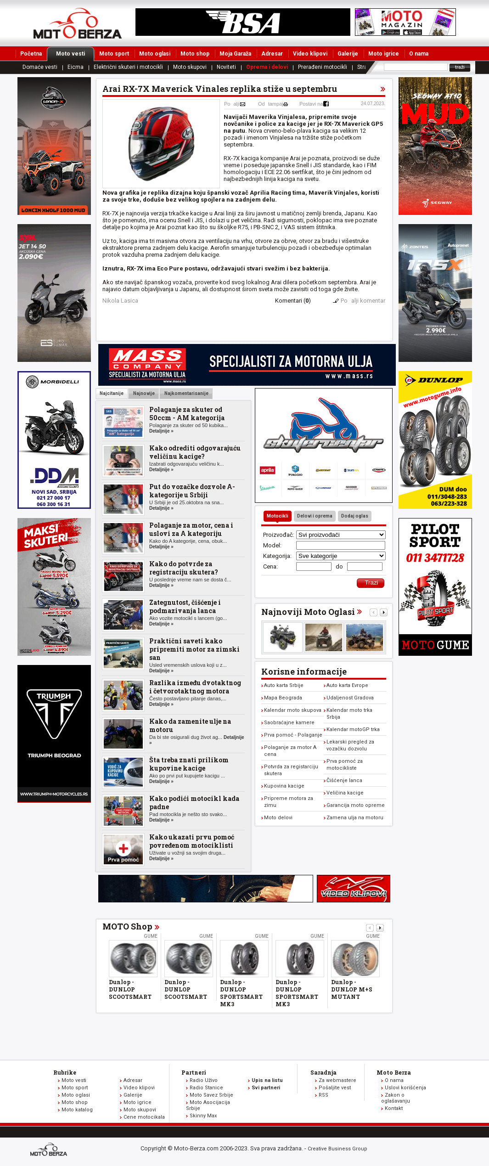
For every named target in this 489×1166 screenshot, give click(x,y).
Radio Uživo (204, 1080)
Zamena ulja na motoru (354, 818)
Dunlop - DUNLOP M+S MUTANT (351, 989)
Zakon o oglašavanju (395, 1098)
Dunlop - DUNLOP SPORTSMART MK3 (241, 993)
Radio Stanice (206, 1088)
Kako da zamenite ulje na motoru (190, 725)
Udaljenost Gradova (350, 698)
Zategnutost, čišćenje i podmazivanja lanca (185, 606)
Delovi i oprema (314, 515)
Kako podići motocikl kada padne (194, 802)
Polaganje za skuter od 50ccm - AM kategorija (187, 413)
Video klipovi (310, 54)
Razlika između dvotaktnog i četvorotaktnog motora (195, 686)
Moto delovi (278, 818)
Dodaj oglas (354, 515)
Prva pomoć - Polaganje (293, 735)
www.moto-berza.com (50, 1150)
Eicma (75, 67)
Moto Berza (394, 1072)
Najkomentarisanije (186, 393)
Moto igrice (383, 54)
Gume (150, 936)
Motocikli (277, 515)
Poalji (232, 104)
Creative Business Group (337, 1149)
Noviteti (226, 67)
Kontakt (394, 1108)
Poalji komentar (363, 300)
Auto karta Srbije (284, 685)
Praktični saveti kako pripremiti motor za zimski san (194, 649)
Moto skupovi (190, 67)
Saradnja (323, 1072)
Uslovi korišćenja (405, 1088)
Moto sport (114, 54)
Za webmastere (337, 1080)
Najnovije (143, 393)
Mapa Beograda (283, 698)
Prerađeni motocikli (322, 67)
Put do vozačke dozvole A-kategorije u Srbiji (192, 490)
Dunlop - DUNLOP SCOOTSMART (130, 989)
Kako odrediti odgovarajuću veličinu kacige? (195, 452)
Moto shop (194, 54)
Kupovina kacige (284, 786)
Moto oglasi (154, 54)
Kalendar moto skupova (292, 710)
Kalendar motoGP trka (353, 729)
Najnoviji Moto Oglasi (308, 611)
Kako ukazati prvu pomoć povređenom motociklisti (191, 841)
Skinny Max (203, 1116)
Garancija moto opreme (355, 805)
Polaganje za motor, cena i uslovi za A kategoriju (191, 529)
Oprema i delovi (267, 67)
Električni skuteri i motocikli (128, 67)
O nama (418, 54)
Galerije (347, 54)
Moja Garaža (235, 54)
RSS (323, 1095)
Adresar (272, 54)
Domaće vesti (39, 67)
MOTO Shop (127, 926)
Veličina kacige (345, 793)
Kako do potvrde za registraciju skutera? (183, 567)
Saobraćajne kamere (289, 723)
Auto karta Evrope (347, 685)
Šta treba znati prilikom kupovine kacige (189, 763)
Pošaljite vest (335, 1088)
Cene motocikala (144, 1117)
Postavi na (311, 104)
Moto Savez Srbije (211, 1095)
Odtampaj (270, 104)
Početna (31, 54)
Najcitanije (111, 393)
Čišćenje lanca (344, 780)
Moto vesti (75, 53)
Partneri (193, 1072)
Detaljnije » (161, 431)
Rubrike (64, 1072)
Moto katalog (77, 1110)
